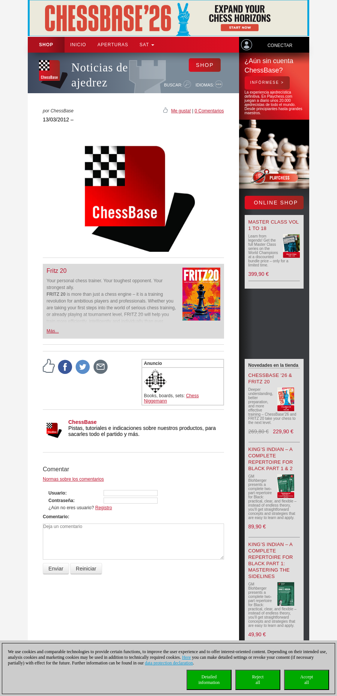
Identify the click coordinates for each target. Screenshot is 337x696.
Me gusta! (181, 110)
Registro (103, 507)
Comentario (55, 516)
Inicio (78, 44)
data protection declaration (169, 663)
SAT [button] (147, 44)
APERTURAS (113, 44)
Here (186, 657)
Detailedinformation (209, 679)
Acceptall (306, 679)
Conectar (280, 45)
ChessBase (82, 422)
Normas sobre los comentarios (73, 479)
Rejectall (258, 679)
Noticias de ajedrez (99, 75)
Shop (46, 44)
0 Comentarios (209, 110)
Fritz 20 (56, 271)
